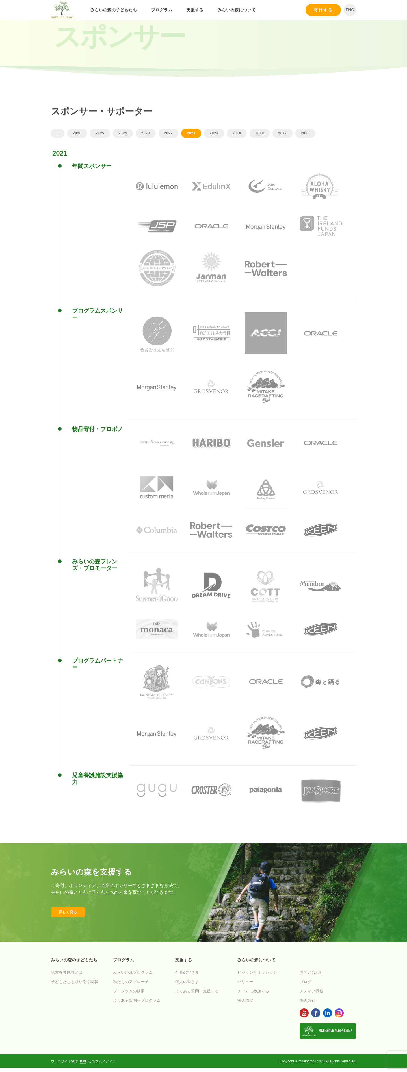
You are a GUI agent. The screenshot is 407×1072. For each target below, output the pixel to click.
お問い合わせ (311, 976)
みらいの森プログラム (133, 976)
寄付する (323, 10)
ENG (350, 10)
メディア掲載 (311, 995)
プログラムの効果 (129, 995)
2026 (77, 133)
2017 (282, 133)
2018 (259, 133)
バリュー (245, 985)
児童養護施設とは (67, 976)
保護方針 (307, 1004)
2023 (145, 133)
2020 (214, 133)
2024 (122, 133)
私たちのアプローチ (131, 985)
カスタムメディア (98, 1065)
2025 (100, 133)
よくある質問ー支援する (197, 995)
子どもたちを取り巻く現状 (74, 985)
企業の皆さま (187, 976)
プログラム (161, 10)
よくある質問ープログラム (137, 1004)
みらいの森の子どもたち (113, 10)
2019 (237, 133)
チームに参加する (253, 995)
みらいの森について (237, 10)
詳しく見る (68, 916)
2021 (191, 133)
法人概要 (245, 1004)
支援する (195, 10)
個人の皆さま (187, 985)
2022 (168, 133)
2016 (305, 133)
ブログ (305, 985)
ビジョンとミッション (257, 976)
